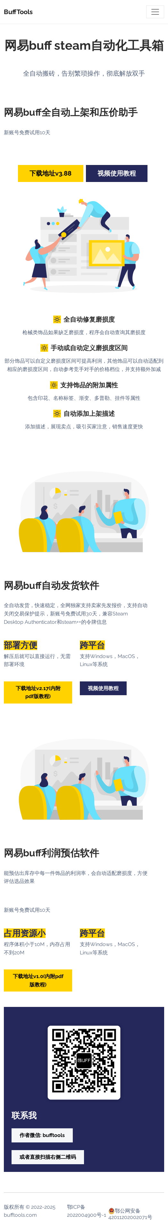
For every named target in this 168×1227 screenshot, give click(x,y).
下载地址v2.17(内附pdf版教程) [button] (38, 692)
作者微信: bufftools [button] (42, 1135)
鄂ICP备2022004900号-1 (86, 1211)
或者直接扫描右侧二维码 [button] (48, 1157)
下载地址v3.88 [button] (50, 173)
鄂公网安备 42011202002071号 (130, 1211)
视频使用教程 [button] (116, 173)
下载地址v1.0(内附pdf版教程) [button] (38, 980)
